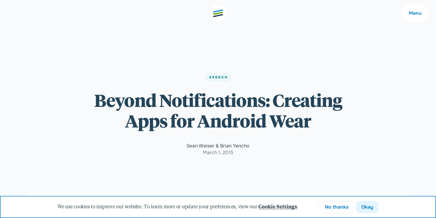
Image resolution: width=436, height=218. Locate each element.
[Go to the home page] (218, 13)
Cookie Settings (277, 207)
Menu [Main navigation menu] (415, 13)
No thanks (336, 207)
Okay (367, 207)
